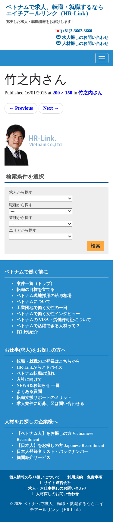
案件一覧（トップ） (36, 283)
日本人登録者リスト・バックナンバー (52, 451)
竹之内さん (90, 92)
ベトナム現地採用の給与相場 (44, 295)
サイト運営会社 (57, 482)
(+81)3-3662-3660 (76, 31)
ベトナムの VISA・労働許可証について (54, 320)
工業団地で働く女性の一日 (42, 307)
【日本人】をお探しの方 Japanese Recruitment (60, 445)
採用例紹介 (27, 332)
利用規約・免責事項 (84, 477)
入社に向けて (29, 379)
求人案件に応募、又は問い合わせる (50, 403)
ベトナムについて (33, 301)
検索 (95, 245)
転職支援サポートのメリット (44, 397)
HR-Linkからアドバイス (39, 367)
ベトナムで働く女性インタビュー (48, 314)
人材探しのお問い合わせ (81, 43)
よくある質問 (29, 391)
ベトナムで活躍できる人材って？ (48, 326)
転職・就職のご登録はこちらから (48, 361)
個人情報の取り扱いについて (34, 477)
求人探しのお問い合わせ (81, 37)
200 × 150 (62, 92)
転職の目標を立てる (36, 289)
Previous (21, 108)
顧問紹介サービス (33, 457)
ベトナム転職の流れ (36, 373)
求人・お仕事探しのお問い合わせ (57, 488)
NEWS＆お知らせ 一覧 (38, 385)
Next (51, 108)
